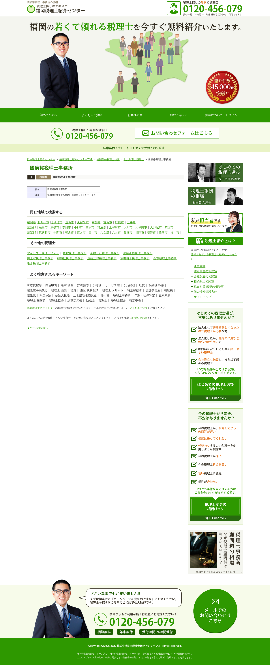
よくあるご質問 (92, 115)
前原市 (90, 227)
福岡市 (139, 232)
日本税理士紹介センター (41, 159)
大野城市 (156, 227)
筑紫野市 (44, 232)
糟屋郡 (101, 227)
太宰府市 (115, 227)
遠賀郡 (69, 222)
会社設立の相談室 (205, 276)
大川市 (128, 227)
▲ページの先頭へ (37, 327)
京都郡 (96, 222)
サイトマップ (202, 296)
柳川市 (174, 232)
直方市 (81, 232)
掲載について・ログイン (221, 115)
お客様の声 (135, 115)
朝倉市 (69, 232)
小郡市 (78, 227)
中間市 (57, 232)
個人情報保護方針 (205, 291)
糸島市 (43, 227)
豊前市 (163, 232)
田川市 (93, 232)
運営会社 (199, 266)
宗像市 (54, 227)
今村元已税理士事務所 (104, 253)
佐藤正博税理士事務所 (137, 253)
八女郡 (104, 232)
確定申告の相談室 (205, 271)
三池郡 (31, 227)
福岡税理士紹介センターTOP (76, 159)
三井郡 (131, 222)
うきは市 (56, 222)
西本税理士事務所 (165, 258)
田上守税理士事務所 (40, 258)
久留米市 (83, 222)
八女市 (116, 232)
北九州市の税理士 (134, 159)
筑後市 (169, 227)
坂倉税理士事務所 (38, 263)
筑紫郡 (31, 232)
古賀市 (107, 222)
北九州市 (43, 222)
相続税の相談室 (204, 281)
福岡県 (43, 177)
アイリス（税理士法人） (43, 253)
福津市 (151, 232)
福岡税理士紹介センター (41, 307)
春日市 (66, 227)
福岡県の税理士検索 (108, 159)
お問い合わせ (178, 115)
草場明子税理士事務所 (134, 258)
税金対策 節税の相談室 (209, 286)
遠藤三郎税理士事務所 (102, 258)
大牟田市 (141, 227)
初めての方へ (48, 115)
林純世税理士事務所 (70, 258)
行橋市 (119, 222)
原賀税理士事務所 (74, 253)
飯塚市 (128, 232)
